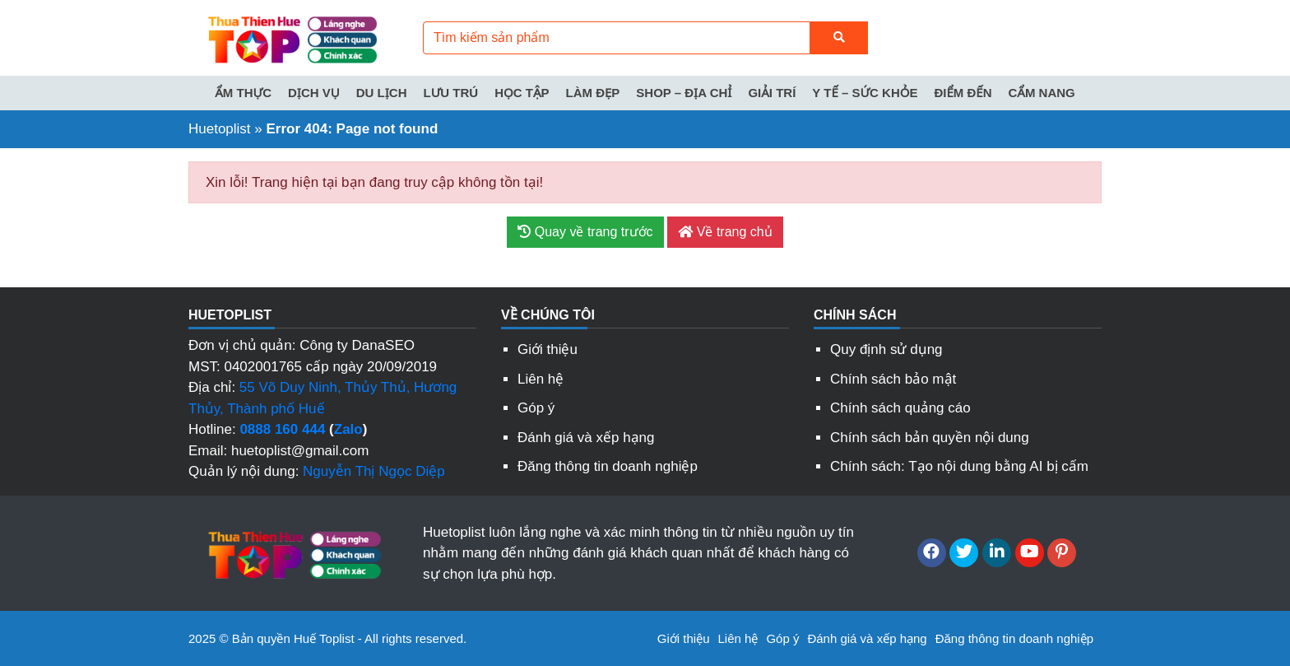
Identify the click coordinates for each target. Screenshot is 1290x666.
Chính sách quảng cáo (900, 408)
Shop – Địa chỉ (683, 93)
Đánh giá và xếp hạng (586, 437)
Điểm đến (962, 93)
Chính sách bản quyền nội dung (929, 437)
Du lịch (381, 93)
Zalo (348, 429)
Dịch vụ (314, 93)
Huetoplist (219, 129)
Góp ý (536, 408)
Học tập (521, 93)
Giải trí (772, 93)
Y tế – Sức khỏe (864, 93)
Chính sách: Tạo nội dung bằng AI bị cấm (959, 466)
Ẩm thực (243, 93)
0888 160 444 (282, 429)
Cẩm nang (1042, 93)
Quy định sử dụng (886, 349)
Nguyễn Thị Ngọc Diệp (374, 471)
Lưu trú (451, 93)
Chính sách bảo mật (893, 379)
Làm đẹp (593, 93)
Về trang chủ (725, 232)
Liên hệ (540, 379)
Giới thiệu (547, 349)
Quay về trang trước (584, 232)
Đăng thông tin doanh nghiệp (607, 466)
